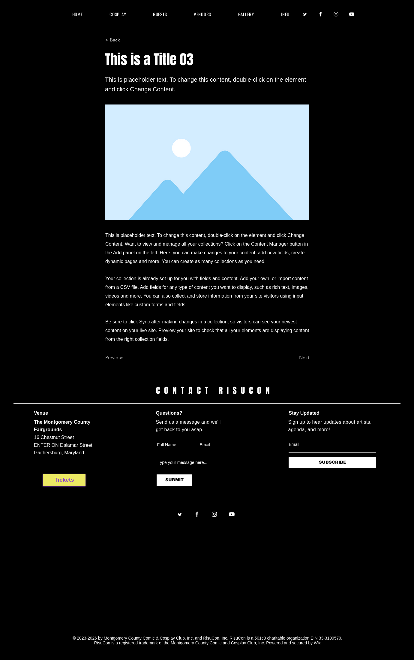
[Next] (294, 358)
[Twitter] (305, 14)
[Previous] (125, 358)
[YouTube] (352, 14)
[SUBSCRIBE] (332, 462)
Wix (317, 642)
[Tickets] (64, 480)
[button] (160, 14)
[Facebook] (320, 14)
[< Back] (125, 40)
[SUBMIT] (174, 480)
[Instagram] (336, 14)
